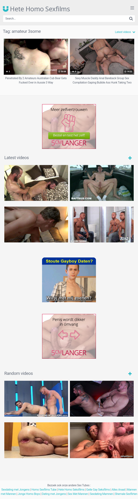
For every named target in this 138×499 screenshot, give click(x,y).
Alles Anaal (118, 489)
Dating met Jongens (54, 494)
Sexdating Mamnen (101, 494)
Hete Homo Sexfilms (36, 9)
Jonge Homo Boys (29, 494)
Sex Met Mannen (78, 494)
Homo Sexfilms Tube (43, 489)
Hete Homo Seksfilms (71, 489)
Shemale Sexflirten (126, 494)
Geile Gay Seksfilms (98, 489)
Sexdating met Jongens (15, 489)
